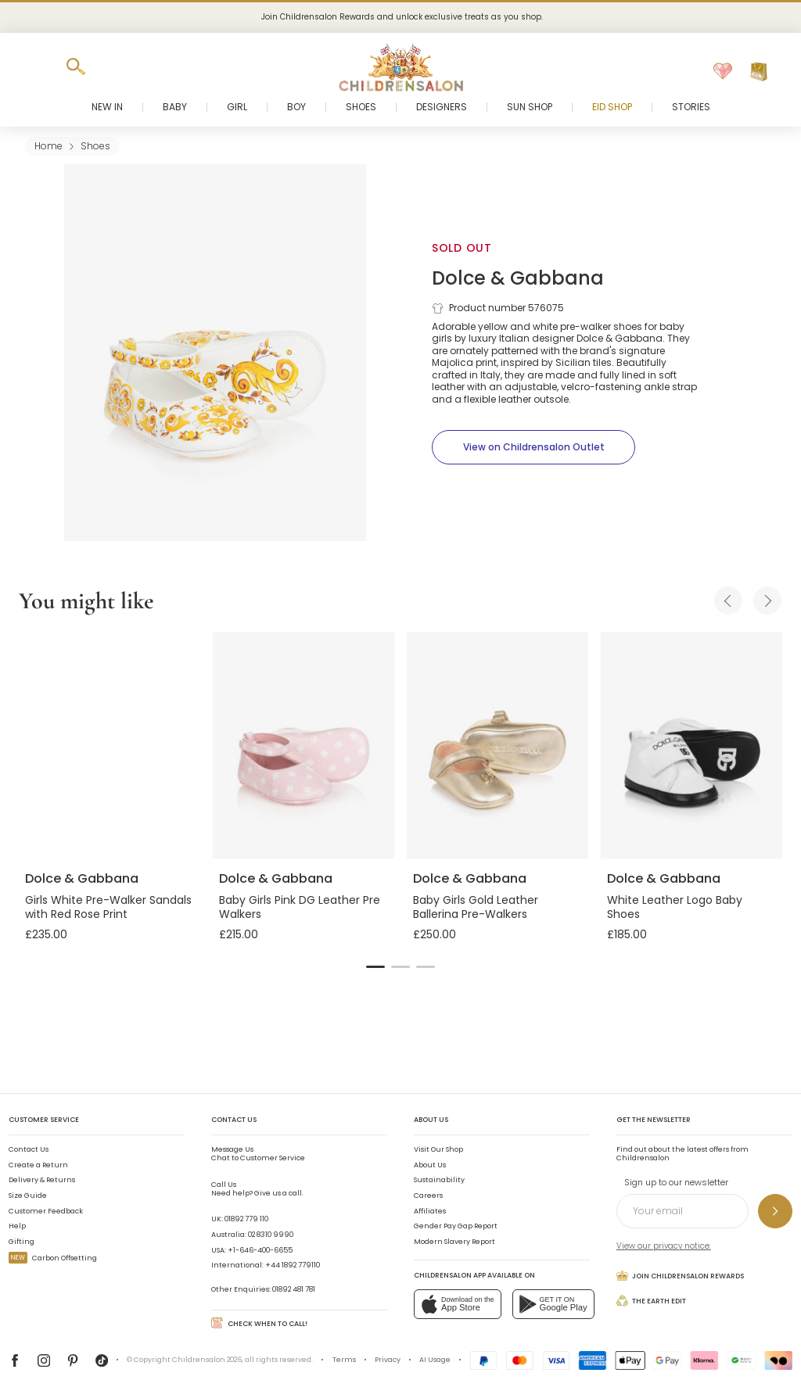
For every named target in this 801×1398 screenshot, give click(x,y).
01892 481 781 (293, 1289)
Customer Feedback (46, 1211)
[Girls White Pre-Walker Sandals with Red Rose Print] (109, 745)
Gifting (21, 1241)
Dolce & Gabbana (518, 278)
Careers (428, 1195)
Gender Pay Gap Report (455, 1226)
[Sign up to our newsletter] (775, 1211)
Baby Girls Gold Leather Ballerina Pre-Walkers (475, 907)
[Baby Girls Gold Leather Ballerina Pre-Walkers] (497, 745)
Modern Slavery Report (454, 1241)
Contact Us (28, 1149)
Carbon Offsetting (53, 1258)
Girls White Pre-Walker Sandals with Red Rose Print (108, 907)
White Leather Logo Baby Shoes (674, 907)
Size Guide (28, 1195)
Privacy (387, 1359)
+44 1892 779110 (292, 1265)
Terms (344, 1359)
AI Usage (435, 1359)
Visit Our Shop (438, 1149)
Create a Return (38, 1165)
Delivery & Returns (42, 1180)
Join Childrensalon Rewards (680, 1276)
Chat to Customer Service (258, 1154)
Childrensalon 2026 (207, 1359)
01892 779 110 (246, 1219)
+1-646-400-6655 (260, 1250)
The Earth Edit (651, 1301)
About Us (430, 1165)
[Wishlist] (722, 72)
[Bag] (758, 72)
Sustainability (439, 1180)
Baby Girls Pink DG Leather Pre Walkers (299, 907)
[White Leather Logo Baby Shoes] (691, 745)
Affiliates (430, 1211)
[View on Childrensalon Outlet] (533, 447)
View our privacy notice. (663, 1246)
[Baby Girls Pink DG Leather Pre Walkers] (303, 745)
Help (17, 1226)
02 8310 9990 (270, 1234)
